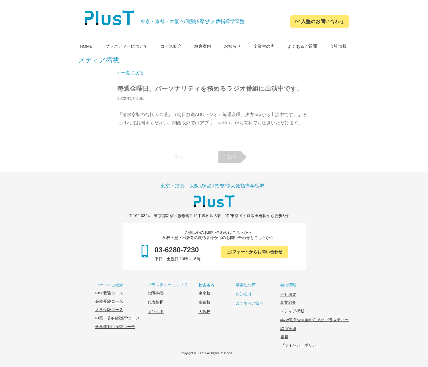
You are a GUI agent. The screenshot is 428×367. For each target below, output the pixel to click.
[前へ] (179, 157)
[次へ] (232, 157)
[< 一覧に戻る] (135, 73)
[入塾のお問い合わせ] (319, 21)
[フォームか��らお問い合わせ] (254, 252)
